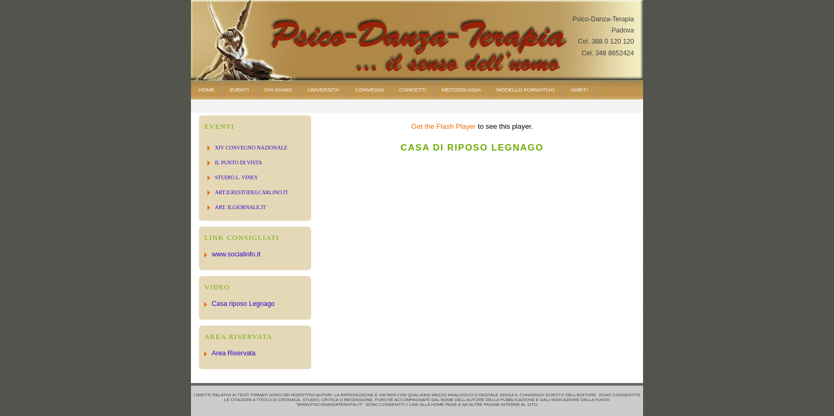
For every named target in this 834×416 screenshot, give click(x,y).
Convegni (369, 90)
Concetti (412, 90)
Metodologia (461, 90)
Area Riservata (233, 353)
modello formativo (525, 90)
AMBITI (579, 90)
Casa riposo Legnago (243, 303)
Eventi (239, 90)
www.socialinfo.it (236, 254)
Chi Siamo (278, 90)
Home (206, 90)
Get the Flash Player (443, 126)
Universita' (323, 90)
